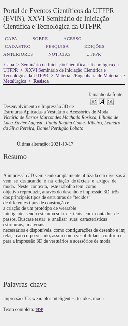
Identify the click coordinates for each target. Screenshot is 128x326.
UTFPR (93, 54)
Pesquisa (57, 46)
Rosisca (41, 81)
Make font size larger (110, 101)
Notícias (59, 54)
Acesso (72, 38)
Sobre (40, 38)
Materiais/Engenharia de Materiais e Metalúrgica (64, 78)
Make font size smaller (93, 101)
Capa (11, 38)
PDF (39, 309)
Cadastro (17, 46)
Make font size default (102, 101)
